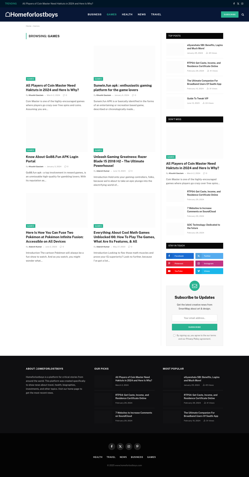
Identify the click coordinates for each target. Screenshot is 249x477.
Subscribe (230, 14)
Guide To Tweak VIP (197, 98)
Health (127, 14)
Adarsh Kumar (103, 171)
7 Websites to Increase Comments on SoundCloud (201, 210)
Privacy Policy (192, 339)
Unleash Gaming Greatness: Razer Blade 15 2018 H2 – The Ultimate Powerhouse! (120, 161)
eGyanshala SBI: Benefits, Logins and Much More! (205, 47)
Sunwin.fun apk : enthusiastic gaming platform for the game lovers (123, 88)
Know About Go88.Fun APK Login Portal (52, 159)
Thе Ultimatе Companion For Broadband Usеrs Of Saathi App (204, 82)
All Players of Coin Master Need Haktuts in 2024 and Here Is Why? (58, 3)
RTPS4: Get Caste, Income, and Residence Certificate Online (204, 65)
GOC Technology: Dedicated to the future (203, 226)
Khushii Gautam (36, 95)
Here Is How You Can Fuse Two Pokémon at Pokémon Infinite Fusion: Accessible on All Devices (54, 237)
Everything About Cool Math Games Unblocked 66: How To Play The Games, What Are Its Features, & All (124, 237)
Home (28, 26)
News (142, 14)
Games (112, 14)
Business (94, 14)
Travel (156, 14)
